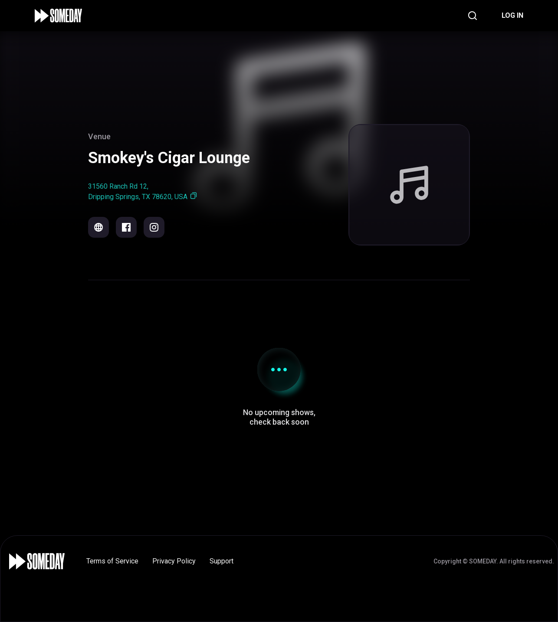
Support (221, 561)
